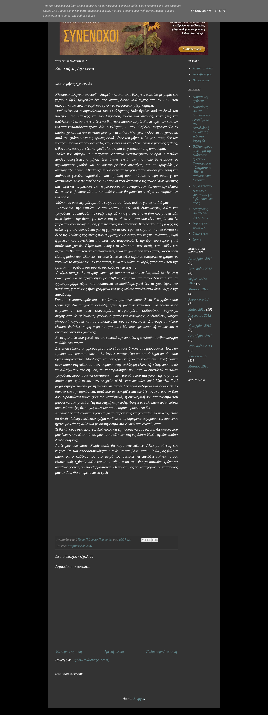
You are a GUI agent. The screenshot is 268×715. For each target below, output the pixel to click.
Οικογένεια (200, 233)
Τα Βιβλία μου (202, 74)
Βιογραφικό (201, 80)
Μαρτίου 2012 (198, 289)
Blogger (138, 698)
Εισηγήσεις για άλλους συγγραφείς (200, 213)
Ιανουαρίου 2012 (200, 269)
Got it (220, 11)
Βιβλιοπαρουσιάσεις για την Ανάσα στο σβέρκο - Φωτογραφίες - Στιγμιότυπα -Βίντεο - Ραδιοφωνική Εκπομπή (202, 163)
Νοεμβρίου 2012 (199, 326)
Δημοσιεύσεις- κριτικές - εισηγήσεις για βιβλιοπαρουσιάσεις (203, 194)
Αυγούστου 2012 (199, 315)
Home (197, 239)
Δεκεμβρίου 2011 (200, 259)
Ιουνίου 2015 (197, 356)
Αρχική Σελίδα (203, 68)
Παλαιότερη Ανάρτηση (161, 651)
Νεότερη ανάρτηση (69, 651)
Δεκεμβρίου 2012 (200, 336)
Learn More (201, 11)
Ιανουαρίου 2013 (200, 346)
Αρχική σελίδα (114, 651)
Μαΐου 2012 (196, 309)
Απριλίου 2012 (198, 299)
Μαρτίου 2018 (198, 366)
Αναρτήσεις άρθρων (80, 546)
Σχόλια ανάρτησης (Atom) (91, 660)
